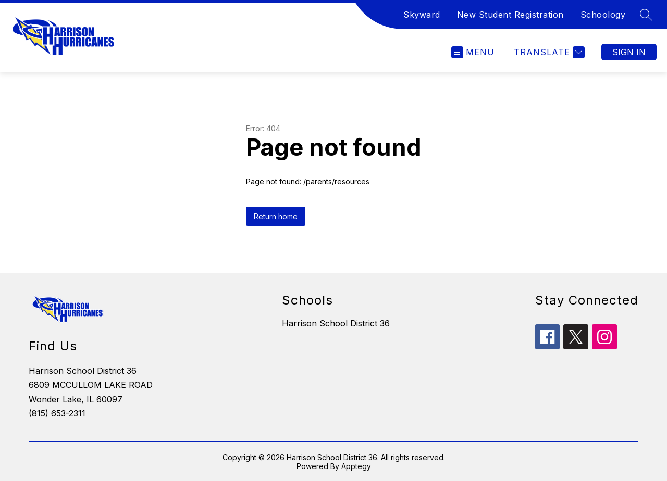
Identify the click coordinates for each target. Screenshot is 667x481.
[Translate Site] (548, 52)
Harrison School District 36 (336, 323)
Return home (276, 216)
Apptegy (356, 466)
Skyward (421, 14)
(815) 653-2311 (57, 413)
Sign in (629, 52)
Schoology (603, 14)
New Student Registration (510, 14)
